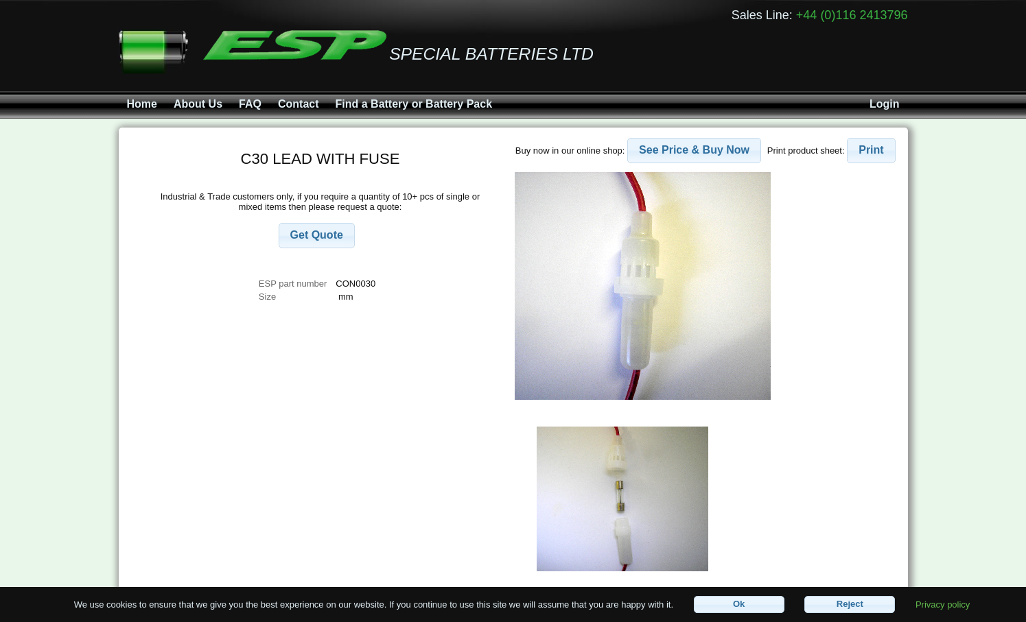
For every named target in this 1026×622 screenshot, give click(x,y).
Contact (298, 104)
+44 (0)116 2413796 (852, 15)
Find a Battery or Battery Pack (414, 104)
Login (885, 104)
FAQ (250, 104)
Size (269, 296)
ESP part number (293, 283)
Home (142, 104)
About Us (198, 104)
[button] (317, 235)
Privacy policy (943, 604)
